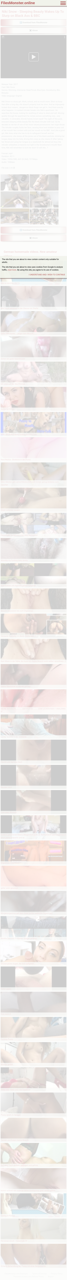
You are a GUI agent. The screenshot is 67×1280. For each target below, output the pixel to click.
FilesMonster (18, 3)
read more (12, 270)
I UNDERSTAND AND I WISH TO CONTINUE (47, 275)
